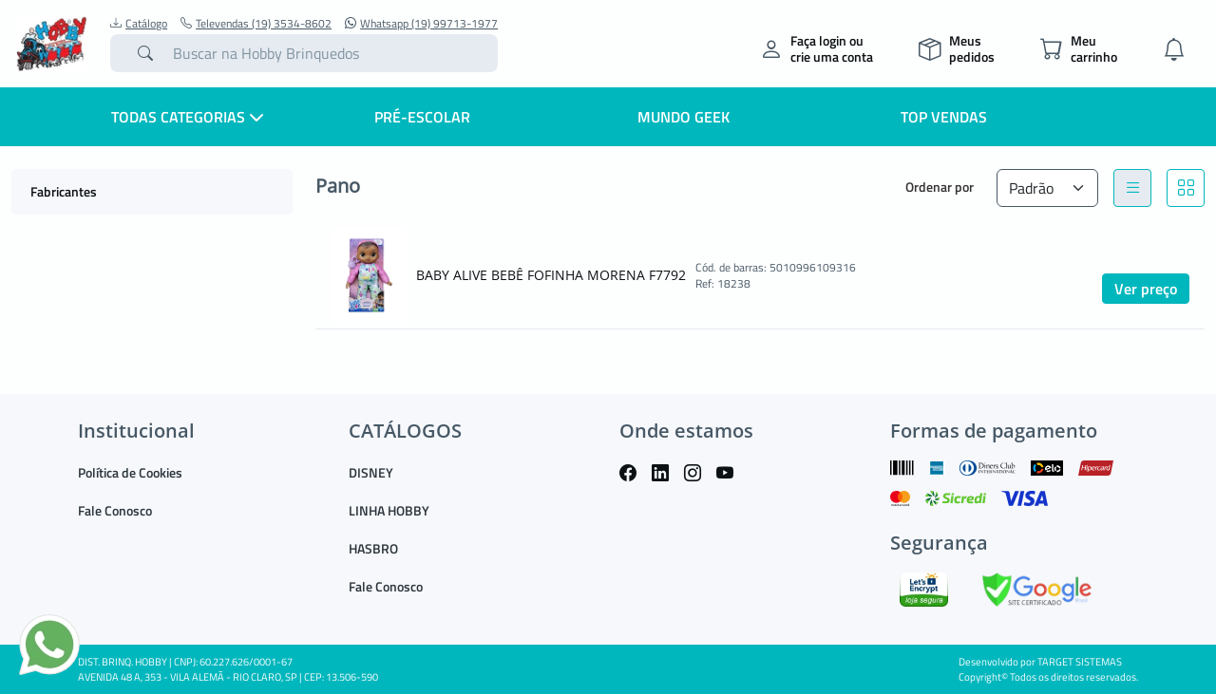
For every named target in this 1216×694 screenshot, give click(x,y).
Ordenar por (939, 187)
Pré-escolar (422, 116)
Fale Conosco (115, 510)
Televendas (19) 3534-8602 (256, 23)
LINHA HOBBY (389, 510)
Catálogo (138, 23)
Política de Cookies (130, 472)
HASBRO (373, 548)
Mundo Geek (683, 116)
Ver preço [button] (1145, 288)
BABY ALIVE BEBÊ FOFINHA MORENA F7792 (551, 275)
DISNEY (371, 472)
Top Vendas (944, 116)
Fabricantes (63, 191)
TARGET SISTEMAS (1079, 661)
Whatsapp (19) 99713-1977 (421, 23)
